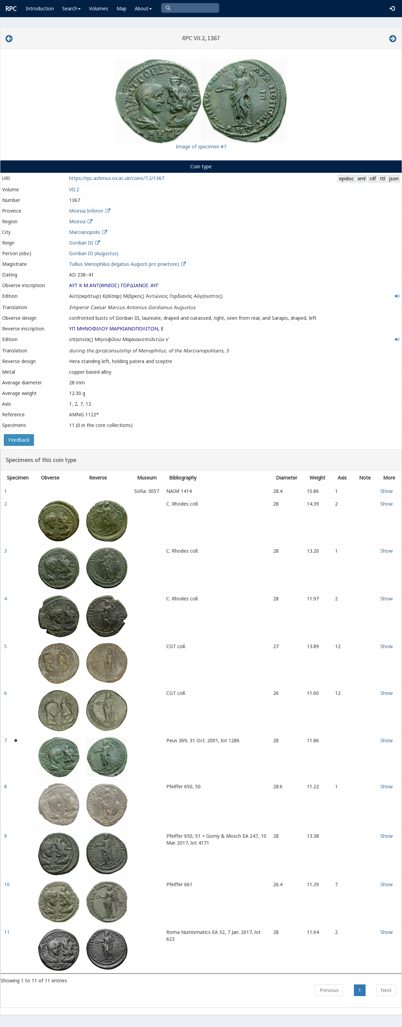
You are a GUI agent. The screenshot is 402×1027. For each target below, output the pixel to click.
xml (362, 178)
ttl (382, 178)
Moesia (77, 221)
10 (7, 884)
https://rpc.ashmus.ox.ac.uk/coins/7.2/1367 (116, 178)
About (143, 8)
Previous (329, 990)
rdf (373, 178)
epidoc (346, 178)
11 (7, 932)
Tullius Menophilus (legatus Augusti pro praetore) (124, 264)
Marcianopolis (84, 232)
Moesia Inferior (86, 210)
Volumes (98, 8)
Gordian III (81, 242)
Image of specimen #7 (201, 146)
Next (386, 990)
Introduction (40, 8)
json (394, 178)
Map (121, 8)
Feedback (19, 440)
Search (71, 8)
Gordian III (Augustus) (94, 253)
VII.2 (74, 189)
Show (386, 491)
